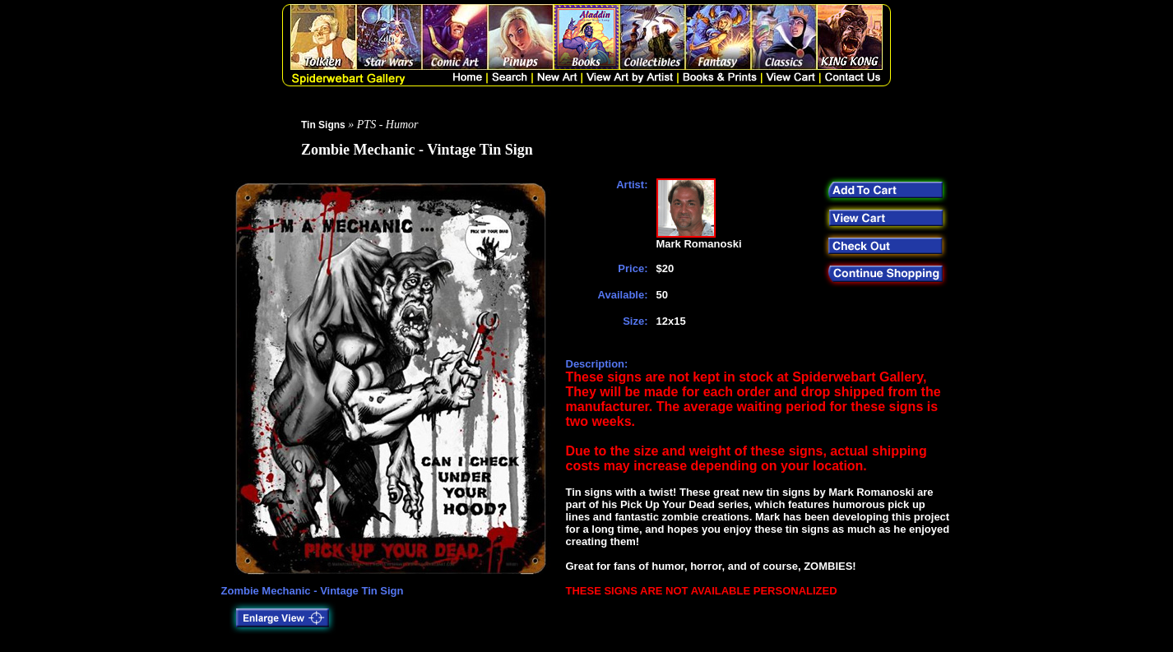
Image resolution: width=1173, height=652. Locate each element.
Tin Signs (323, 125)
